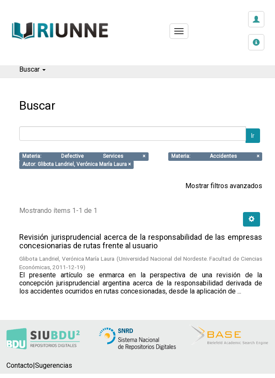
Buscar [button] (32, 69)
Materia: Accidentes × (215, 157)
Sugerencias (53, 365)
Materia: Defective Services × (83, 157)
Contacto (19, 365)
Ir (253, 135)
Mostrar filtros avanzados (223, 186)
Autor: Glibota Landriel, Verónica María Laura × (76, 165)
